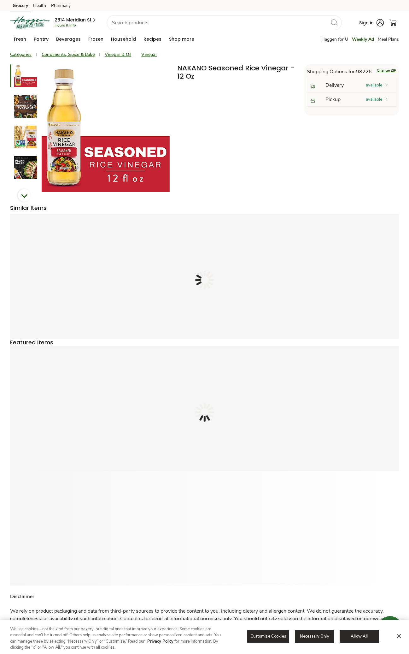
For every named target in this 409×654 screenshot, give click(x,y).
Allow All (359, 636)
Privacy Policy (160, 641)
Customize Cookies (268, 636)
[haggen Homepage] (30, 22)
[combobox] (224, 22)
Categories (21, 54)
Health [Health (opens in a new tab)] (39, 6)
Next (24, 195)
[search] (334, 22)
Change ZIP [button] (386, 70)
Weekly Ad (363, 39)
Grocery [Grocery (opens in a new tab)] (20, 6)
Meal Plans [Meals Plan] (388, 39)
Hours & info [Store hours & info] (65, 25)
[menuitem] (20, 39)
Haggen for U (334, 39)
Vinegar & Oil (118, 54)
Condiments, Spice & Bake (68, 54)
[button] (75, 20)
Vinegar (149, 54)
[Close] (399, 636)
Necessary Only (314, 636)
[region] (204, 637)
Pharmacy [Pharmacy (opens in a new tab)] (61, 6)
